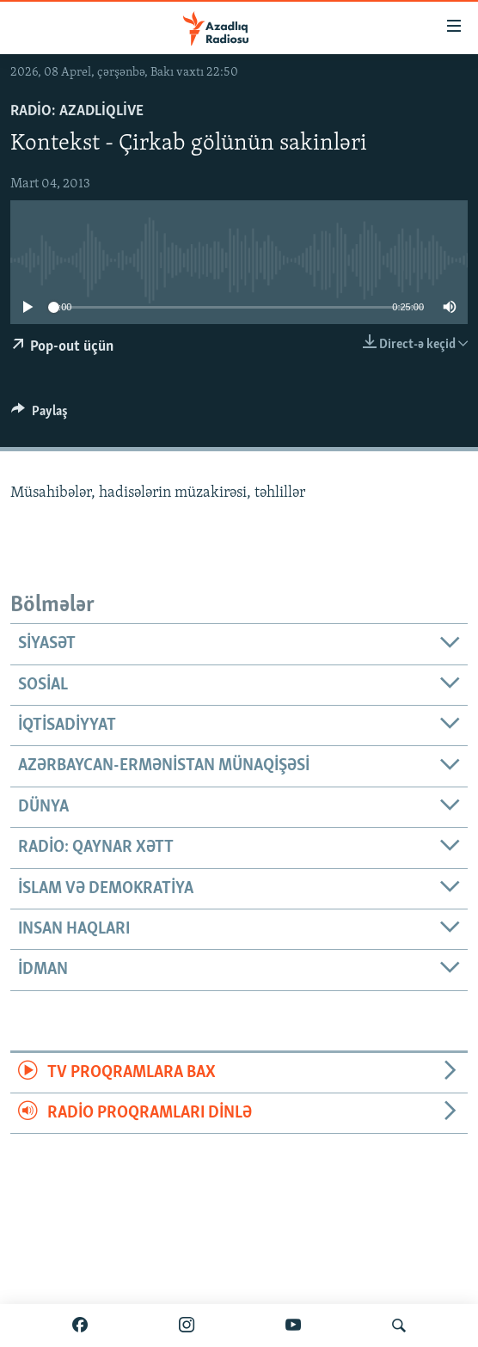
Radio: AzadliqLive (77, 111)
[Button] (39, 415)
